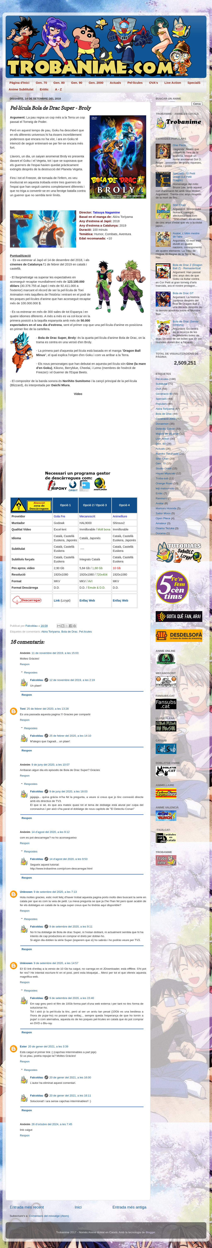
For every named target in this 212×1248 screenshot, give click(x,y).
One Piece (179, 145)
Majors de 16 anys (167, 433)
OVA (158, 388)
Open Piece (163, 518)
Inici (78, 1207)
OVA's (153, 82)
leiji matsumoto (165, 488)
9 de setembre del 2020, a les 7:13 (55, 891)
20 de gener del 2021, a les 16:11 (70, 1095)
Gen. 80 (59, 82)
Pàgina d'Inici (19, 82)
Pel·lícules (135, 82)
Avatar (160, 503)
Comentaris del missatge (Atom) (49, 1215)
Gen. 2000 (96, 82)
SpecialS (194, 82)
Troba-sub (162, 478)
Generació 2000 (166, 418)
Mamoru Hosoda (166, 508)
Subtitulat (161, 383)
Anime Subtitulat (21, 89)
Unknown (26, 891)
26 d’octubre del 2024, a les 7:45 (51, 1124)
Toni (23, 708)
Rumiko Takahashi (167, 453)
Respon (25, 664)
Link (57, 600)
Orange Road (164, 483)
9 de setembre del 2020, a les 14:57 (56, 963)
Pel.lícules (85, 631)
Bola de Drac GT (183, 293)
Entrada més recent (27, 1207)
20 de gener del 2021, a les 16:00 (70, 1077)
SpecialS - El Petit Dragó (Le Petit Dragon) (184, 177)
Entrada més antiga (129, 1207)
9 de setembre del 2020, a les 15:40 (71, 998)
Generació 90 (164, 393)
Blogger (150, 1232)
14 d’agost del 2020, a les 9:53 (68, 859)
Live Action (172, 82)
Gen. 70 (41, 82)
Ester (23, 1046)
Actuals (115, 82)
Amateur (161, 523)
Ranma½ (161, 498)
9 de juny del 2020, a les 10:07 (50, 764)
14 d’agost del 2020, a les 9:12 (50, 832)
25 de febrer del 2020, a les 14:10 (70, 735)
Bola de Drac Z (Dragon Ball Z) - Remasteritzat (187, 266)
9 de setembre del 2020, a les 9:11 (71, 926)
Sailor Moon (163, 513)
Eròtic (44, 89)
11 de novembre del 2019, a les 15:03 (54, 653)
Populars (161, 403)
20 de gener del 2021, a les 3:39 (48, 1046)
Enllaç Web (87, 600)
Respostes (30, 672)
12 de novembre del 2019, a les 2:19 (72, 680)
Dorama (161, 533)
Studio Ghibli (164, 468)
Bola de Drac (69, 631)
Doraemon (162, 423)
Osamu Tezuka (165, 528)
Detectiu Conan (165, 428)
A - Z (58, 89)
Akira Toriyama (50, 631)
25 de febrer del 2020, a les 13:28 (48, 708)
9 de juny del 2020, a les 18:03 (68, 791)
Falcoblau (36, 680)
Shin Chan (179, 205)
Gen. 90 (76, 82)
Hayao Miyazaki (165, 473)
